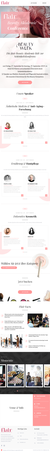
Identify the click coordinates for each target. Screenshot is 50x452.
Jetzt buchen (32, 2)
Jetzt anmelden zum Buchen (9, 267)
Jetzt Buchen (25, 82)
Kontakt (44, 2)
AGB (21, 436)
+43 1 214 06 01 (40, 443)
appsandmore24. (19, 450)
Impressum (22, 433)
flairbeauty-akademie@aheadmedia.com (39, 407)
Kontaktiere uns (23, 443)
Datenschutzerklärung (24, 439)
